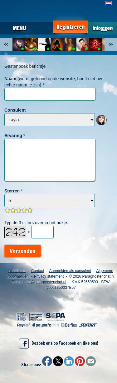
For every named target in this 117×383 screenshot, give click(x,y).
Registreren (70, 27)
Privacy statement (49, 276)
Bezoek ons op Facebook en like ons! (58, 343)
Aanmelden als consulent (70, 271)
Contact (37, 271)
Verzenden (23, 251)
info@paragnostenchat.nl (45, 282)
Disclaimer (17, 271)
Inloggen (102, 28)
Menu (19, 28)
